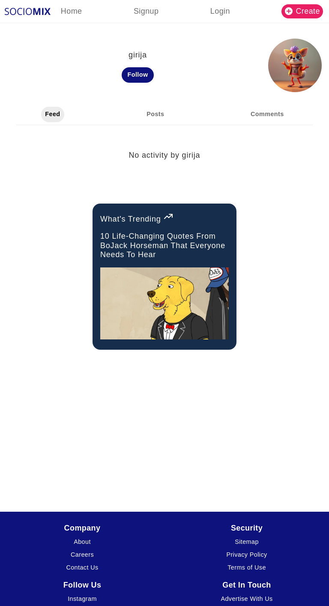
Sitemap (247, 541)
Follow (138, 74)
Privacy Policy (246, 554)
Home (71, 11)
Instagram (82, 598)
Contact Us (82, 567)
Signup (146, 11)
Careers (82, 554)
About (82, 541)
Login (220, 11)
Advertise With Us (246, 598)
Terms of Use (246, 567)
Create (302, 11)
